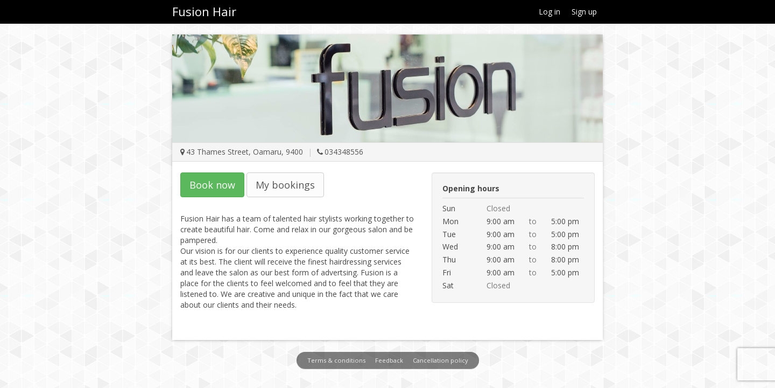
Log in (549, 11)
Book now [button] (212, 184)
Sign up (584, 11)
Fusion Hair (204, 11)
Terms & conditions (336, 360)
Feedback (389, 360)
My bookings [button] (285, 184)
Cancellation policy (440, 360)
